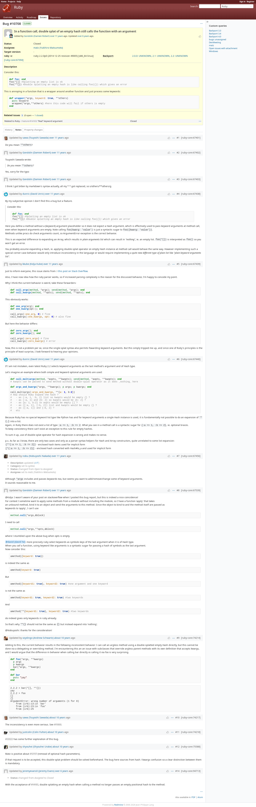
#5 (178, 263)
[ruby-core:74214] (190, 637)
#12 (177, 746)
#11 (177, 732)
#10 (177, 717)
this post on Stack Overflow (73, 271)
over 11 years (56, 36)
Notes (18, 129)
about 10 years (62, 637)
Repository (55, 17)
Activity (19, 17)
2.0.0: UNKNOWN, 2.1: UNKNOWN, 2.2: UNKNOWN (160, 55)
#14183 (34, 784)
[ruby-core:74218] (190, 732)
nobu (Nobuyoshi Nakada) (37, 455)
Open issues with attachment (223, 48)
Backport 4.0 (215, 36)
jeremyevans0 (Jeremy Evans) (38, 770)
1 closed (38, 115)
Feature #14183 (29, 121)
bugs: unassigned (217, 39)
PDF (193, 797)
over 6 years (83, 36)
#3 (178, 179)
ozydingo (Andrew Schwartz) (38, 637)
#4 (178, 193)
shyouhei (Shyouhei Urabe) (37, 746)
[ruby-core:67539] (190, 490)
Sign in (242, 1)
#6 (178, 359)
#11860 (57, 724)
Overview (7, 17)
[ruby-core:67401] (190, 137)
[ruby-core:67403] (190, 179)
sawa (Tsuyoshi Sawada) (36, 137)
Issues (43, 17)
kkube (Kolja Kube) (33, 263)
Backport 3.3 (215, 30)
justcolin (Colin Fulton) (35, 732)
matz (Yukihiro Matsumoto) (48, 47)
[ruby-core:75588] (190, 746)
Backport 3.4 (215, 33)
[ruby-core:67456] (190, 455)
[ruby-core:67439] (190, 263)
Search (194, 6)
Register (250, 1)
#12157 (33, 753)
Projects (11, 1)
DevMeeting (215, 42)
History (8, 129)
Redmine (118, 804)
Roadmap (31, 17)
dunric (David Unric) (33, 193)
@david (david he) (15, 542)
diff (37, 462)
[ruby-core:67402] (190, 152)
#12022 (9, 739)
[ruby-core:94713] (190, 770)
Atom (200, 797)
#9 (178, 637)
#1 (178, 137)
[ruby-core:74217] (190, 717)
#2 (178, 152)
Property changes (33, 129)
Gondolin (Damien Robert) (37, 36)
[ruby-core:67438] (190, 193)
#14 (177, 770)
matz (211, 45)
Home (4, 1)
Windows (213, 51)
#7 (178, 455)
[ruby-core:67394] (14, 59)
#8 (178, 490)
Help (19, 1)
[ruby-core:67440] (190, 359)
